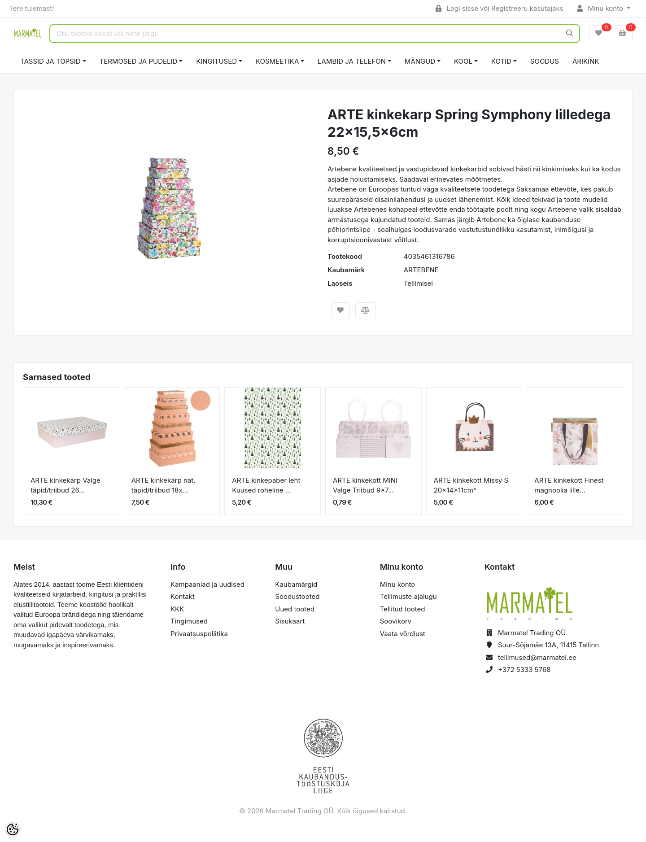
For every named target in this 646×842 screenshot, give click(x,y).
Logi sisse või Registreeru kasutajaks (499, 8)
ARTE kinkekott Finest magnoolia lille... (568, 485)
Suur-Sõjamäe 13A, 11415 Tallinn (548, 645)
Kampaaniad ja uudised (207, 584)
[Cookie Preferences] (12, 829)
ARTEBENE (421, 270)
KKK (177, 609)
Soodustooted (297, 596)
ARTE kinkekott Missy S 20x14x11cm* (471, 485)
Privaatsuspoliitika (199, 633)
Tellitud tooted (402, 609)
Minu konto (601, 8)
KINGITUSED (216, 61)
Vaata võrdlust (402, 633)
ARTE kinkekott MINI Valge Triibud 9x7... (365, 485)
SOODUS (544, 61)
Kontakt (182, 596)
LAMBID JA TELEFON (352, 61)
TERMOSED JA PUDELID (139, 61)
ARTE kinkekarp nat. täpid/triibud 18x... (163, 485)
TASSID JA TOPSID (50, 61)
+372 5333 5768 (524, 669)
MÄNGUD (420, 61)
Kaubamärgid (296, 584)
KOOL (463, 61)
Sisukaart (290, 621)
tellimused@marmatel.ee (537, 657)
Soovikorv (396, 621)
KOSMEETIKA (277, 61)
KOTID (501, 61)
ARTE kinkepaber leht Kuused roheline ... (266, 485)
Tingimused (189, 621)
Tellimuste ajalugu (408, 596)
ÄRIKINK (585, 61)
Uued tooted (294, 609)
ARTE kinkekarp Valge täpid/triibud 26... (65, 485)
